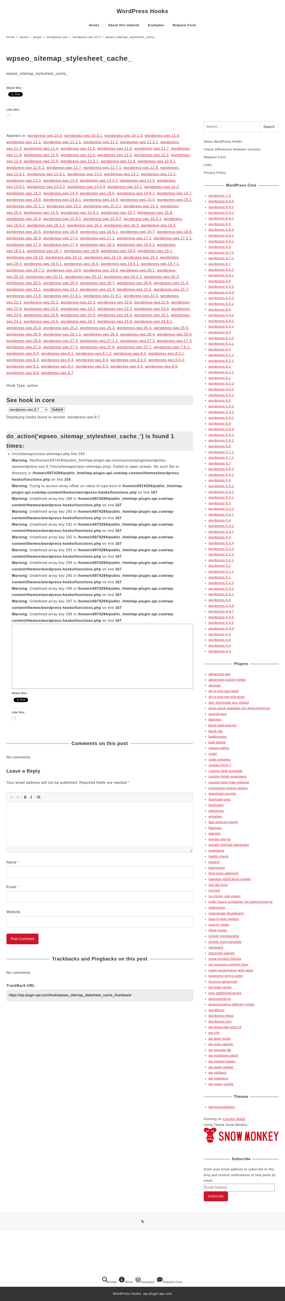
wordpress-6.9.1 (221, 218)
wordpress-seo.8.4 (57, 360)
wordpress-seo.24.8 (115, 321)
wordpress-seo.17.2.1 (172, 238)
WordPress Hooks (142, 11)
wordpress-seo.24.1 (151, 315)
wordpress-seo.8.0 (22, 353)
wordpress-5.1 (219, 577)
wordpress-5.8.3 (221, 429)
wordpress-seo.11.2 (100, 142)
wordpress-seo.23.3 (115, 309)
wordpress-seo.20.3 (161, 277)
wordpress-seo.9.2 (57, 366)
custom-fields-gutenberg (227, 776)
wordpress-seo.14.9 (100, 200)
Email (12, 887)
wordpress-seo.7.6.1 (171, 347)
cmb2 (212, 754)
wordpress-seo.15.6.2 (80, 213)
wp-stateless (218, 1078)
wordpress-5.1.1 (221, 571)
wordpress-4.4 (219, 645)
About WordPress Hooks (223, 141)
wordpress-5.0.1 (221, 594)
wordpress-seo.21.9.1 (102, 296)
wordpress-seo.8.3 (22, 360)
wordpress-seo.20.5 (23, 283)
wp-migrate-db (219, 1050)
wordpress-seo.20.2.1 (123, 277)
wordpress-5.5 (219, 503)
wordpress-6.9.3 (221, 207)
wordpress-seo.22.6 (115, 302)
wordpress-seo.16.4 (158, 225)
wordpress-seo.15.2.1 (102, 206)
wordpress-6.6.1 (221, 275)
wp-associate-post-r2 (224, 1027)
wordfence (216, 1010)
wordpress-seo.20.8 (134, 283)
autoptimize (217, 714)
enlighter (215, 816)
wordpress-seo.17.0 (60, 238)
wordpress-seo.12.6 (118, 161)
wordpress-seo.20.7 (97, 283)
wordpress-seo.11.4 (41, 148)
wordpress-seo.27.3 (174, 341)
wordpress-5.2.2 (221, 554)
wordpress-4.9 (219, 634)
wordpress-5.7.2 (221, 452)
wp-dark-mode (219, 1038)
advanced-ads (219, 674)
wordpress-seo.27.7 (134, 347)
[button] (11, 797)
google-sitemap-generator (228, 845)
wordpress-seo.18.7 (44, 251)
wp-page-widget (220, 1067)
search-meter (218, 924)
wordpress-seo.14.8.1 (62, 200)
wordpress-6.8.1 (221, 241)
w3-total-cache (220, 987)
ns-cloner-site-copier (224, 896)
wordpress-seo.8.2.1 (166, 353)
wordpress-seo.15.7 (118, 213)
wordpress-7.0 (219, 195)
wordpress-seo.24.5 (41, 321)
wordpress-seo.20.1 (137, 270)
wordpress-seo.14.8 (23, 200)
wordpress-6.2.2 (221, 355)
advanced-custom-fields (227, 679)
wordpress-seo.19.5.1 (43, 264)
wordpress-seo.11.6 (115, 148)
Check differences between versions (232, 149)
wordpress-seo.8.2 (130, 353)
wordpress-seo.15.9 (23, 219)
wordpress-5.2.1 (221, 560)
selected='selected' (28, 409)
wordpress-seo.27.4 (23, 347)
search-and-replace (223, 919)
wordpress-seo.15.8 (155, 213)
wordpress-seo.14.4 (60, 193)
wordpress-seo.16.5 (23, 232)
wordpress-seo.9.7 (57, 373)
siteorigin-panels (221, 953)
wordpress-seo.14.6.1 (136, 193)
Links (208, 165)
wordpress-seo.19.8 (64, 270)
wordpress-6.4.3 (221, 315)
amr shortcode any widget (228, 702)
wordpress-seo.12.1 (115, 155)
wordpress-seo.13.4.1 (99, 180)
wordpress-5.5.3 (221, 486)
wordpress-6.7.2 (221, 252)
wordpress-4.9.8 (221, 606)
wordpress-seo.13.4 (60, 180)
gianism (214, 833)
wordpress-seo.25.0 (23, 328)
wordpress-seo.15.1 (174, 200)
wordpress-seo (220, 1021)
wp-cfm (214, 1033)
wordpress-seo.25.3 (97, 328)
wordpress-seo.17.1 (97, 238)
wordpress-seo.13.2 (158, 174)
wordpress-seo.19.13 (102, 257)
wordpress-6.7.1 (221, 258)
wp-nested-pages (221, 1061)
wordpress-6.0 (219, 400)
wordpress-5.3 (219, 537)
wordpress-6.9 (219, 224)
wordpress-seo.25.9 (23, 334)
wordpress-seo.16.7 (137, 232)
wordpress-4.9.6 (221, 617)
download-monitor (222, 793)
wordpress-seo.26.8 (23, 341)
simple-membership (223, 936)
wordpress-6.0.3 (221, 383)
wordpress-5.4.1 (221, 514)
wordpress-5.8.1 (221, 440)
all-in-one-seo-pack (223, 691)
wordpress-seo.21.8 (23, 296)
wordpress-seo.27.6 (97, 347)
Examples (145, 1280)
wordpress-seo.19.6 (81, 264)
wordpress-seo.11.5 (78, 148)
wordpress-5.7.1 (221, 457)
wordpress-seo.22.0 (141, 296)
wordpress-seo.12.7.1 (102, 168)
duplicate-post (219, 799)
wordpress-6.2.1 (221, 361)
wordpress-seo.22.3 (78, 302)
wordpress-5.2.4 (221, 543)
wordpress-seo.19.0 (118, 251)
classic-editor (218, 748)
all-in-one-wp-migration (226, 697)
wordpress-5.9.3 (221, 406)
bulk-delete (217, 742)
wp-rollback (217, 1072)
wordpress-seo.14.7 (174, 193)
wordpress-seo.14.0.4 (86, 187)
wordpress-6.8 (219, 247)
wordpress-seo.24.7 (78, 321)
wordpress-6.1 (219, 378)
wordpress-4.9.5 (221, 622)
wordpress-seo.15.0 (137, 200)
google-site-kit (219, 839)
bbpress (214, 719)
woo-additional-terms (224, 993)
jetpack (214, 862)
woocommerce (219, 999)
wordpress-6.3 (219, 349)
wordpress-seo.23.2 (78, 309)
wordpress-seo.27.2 (137, 341)
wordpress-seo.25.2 (60, 328)
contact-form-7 (219, 765)
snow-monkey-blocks (224, 959)
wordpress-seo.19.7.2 (25, 270)
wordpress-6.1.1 (221, 372)
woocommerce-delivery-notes (231, 1004)
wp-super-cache (220, 1084)
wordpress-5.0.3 (221, 583)
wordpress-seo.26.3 (100, 334)
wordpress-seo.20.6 (60, 283)
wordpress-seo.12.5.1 (80, 161)
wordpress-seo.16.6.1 (99, 232)
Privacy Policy (215, 172)
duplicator (216, 805)
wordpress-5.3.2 (221, 526)
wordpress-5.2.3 (221, 549)
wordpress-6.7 (219, 264)
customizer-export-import (228, 788)
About (126, 1280)
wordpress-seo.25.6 (171, 328)
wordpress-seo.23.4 (151, 309)
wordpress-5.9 (219, 423)
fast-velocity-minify (223, 822)
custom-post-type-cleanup (228, 782)
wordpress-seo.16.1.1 (46, 225)
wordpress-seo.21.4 (97, 289)
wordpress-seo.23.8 (41, 315)
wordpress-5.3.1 (221, 531)
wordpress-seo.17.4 (60, 245)
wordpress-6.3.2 (221, 338)
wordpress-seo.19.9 (100, 270)
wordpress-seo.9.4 (126, 366)
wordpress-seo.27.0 (60, 341)
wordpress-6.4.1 (221, 326)
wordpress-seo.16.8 (174, 232)
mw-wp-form (218, 885)
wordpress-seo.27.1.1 (99, 341)
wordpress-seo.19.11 (63, 257)
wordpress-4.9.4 (221, 628)
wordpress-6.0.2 (221, 389)
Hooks (109, 1280)
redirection (216, 907)
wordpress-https (221, 1015)
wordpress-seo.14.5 (97, 193)
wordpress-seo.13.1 (121, 174)
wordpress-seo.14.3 (23, 193)
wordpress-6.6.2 (221, 270)
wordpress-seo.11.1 (23, 142)
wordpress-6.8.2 (221, 235)
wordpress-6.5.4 (221, 292)
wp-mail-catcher (220, 1044)
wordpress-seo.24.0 (115, 315)
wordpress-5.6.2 (221, 469)
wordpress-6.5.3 (221, 298)
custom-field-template (225, 771)
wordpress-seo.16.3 (121, 225)
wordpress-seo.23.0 (41, 309)
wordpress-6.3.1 (221, 343)
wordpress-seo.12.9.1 (46, 174)
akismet (214, 685)
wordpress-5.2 (219, 565)
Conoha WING (234, 1119)
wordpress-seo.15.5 (41, 213)
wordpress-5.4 (219, 520)
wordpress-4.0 (219, 651)
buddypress (217, 736)
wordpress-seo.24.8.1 (153, 321)
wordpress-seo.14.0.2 (46, 187)
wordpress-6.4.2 (221, 321)
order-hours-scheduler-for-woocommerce (240, 902)
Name (12, 862)
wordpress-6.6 (219, 281)
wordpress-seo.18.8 (81, 251)
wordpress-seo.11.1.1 (62, 142)
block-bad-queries (222, 725)
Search (269, 127)
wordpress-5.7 (219, 463)
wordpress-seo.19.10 (24, 257)
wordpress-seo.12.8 (141, 168)
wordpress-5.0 (219, 600)
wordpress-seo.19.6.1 (120, 264)
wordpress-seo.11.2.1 (139, 142)
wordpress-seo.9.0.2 (128, 360)
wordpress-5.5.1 (221, 497)
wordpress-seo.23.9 (78, 315)
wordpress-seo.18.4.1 (136, 245)
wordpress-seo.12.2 (151, 155)
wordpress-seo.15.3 (141, 206)
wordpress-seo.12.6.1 (156, 161)
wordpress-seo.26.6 (174, 334)
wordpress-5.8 (219, 446)
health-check (218, 856)
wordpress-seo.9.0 (92, 360)
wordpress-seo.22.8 (151, 302)
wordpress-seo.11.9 (41, 155)
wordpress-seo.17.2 (134, 238)
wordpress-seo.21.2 (60, 289)
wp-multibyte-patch (223, 1055)
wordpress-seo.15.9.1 (62, 219)
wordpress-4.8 (219, 640)
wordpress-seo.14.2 (161, 187)
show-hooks (217, 930)
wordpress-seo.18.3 (97, 245)
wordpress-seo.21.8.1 (62, 296)
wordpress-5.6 (219, 480)
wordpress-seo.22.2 (41, 302)
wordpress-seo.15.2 (64, 206)
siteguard (215, 947)
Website (13, 912)
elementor (216, 811)
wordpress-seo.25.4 (134, 328)
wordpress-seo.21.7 (171, 289)
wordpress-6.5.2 (221, 304)
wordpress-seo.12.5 (41, 161)
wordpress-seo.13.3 (23, 180)
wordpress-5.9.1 (221, 417)
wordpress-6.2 (219, 366)
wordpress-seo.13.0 (84, 174)
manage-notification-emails (229, 879)
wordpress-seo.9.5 (161, 366)
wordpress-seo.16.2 (84, 225)
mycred (214, 890)
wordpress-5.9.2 (221, 412)
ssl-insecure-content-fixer (228, 964)
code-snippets (219, 759)
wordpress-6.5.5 (221, 286)
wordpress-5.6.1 (221, 474)
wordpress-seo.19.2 (140, 257)
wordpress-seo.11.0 (162, 136)
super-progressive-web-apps (230, 970)
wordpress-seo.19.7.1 (160, 264)
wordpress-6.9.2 (221, 213)
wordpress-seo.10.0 (45, 136)
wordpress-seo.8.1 (57, 353)
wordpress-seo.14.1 (125, 187)
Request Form (215, 157)
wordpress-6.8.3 (221, 229)
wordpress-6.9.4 (221, 201)
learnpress (216, 867)
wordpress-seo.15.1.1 (25, 206)
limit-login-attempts (223, 873)
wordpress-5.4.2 (221, 509)
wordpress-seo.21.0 (171, 283)
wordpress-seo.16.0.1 (142, 219)
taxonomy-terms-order (225, 976)
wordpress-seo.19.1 (155, 251)
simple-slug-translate (224, 942)
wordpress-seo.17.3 (23, 245)
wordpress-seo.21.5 (134, 289)
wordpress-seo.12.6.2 (25, 168)
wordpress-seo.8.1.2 (93, 353)
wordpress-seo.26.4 (137, 334)
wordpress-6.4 (219, 332)
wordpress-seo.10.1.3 (123, 136)
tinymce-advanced (222, 981)
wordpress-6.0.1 (221, 395)
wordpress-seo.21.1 (23, 289)
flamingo (215, 828)
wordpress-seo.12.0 (78, 155)
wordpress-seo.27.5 (60, 347)
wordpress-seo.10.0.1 (83, 136)
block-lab (215, 731)
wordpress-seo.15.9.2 (102, 219)
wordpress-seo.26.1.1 (62, 334)
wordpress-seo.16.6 (60, 232)
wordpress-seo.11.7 (151, 148)
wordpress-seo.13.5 (137, 180)
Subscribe (216, 1196)
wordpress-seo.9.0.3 (166, 360)
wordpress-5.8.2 (221, 435)
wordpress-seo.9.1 (22, 366)
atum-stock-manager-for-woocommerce (239, 708)
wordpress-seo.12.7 (64, 168)
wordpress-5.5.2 (221, 492)
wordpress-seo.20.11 (44, 277)
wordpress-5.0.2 (221, 588)
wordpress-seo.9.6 (22, 373)
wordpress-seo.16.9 (23, 238)
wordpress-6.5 (219, 309)
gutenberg (216, 850)
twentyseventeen (221, 1107)
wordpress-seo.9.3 (92, 366)
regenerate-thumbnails (226, 913)
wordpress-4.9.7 (221, 611)
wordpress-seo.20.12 (83, 277)
